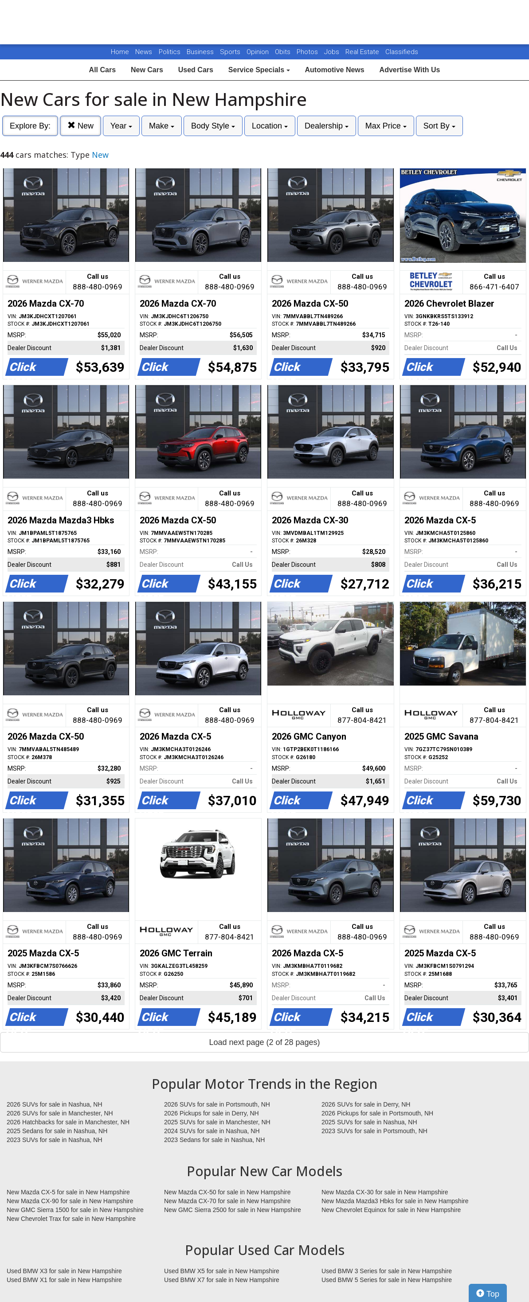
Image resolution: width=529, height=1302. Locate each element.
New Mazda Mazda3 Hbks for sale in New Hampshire (394, 1201)
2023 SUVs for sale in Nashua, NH (54, 1139)
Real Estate (363, 52)
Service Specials (259, 70)
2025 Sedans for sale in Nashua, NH (57, 1130)
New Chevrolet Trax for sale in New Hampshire (71, 1218)
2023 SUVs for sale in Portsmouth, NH (374, 1130)
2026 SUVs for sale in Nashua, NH (54, 1104)
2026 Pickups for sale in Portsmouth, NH (377, 1113)
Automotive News (334, 70)
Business (201, 52)
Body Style (213, 125)
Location (270, 125)
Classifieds (401, 52)
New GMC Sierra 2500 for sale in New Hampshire (232, 1209)
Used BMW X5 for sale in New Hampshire (221, 1271)
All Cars (102, 70)
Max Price (386, 125)
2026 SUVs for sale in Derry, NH (365, 1104)
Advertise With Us (410, 70)
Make (161, 125)
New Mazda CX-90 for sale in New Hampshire (70, 1201)
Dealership (327, 125)
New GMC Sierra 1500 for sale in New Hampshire (75, 1209)
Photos (308, 52)
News (143, 52)
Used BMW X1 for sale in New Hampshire (64, 1279)
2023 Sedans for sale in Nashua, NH (214, 1139)
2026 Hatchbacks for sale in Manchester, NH (68, 1122)
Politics (169, 52)
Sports (231, 52)
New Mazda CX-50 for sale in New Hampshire (227, 1192)
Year (121, 125)
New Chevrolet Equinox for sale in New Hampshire (391, 1209)
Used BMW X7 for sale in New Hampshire (221, 1279)
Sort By (439, 125)
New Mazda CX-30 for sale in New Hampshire (384, 1192)
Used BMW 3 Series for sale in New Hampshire (386, 1271)
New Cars (147, 70)
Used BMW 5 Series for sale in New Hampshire (386, 1279)
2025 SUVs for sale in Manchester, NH (217, 1122)
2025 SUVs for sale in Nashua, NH (369, 1122)
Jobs (332, 52)
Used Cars (195, 70)
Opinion (258, 52)
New (80, 125)
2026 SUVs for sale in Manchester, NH (60, 1113)
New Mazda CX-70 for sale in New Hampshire (227, 1201)
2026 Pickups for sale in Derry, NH (211, 1113)
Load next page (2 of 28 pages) (264, 1042)
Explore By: (30, 125)
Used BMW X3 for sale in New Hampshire (64, 1271)
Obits (283, 52)
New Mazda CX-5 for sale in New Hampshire (68, 1192)
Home (120, 52)
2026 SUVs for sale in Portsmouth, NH (217, 1104)
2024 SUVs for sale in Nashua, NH (212, 1130)
